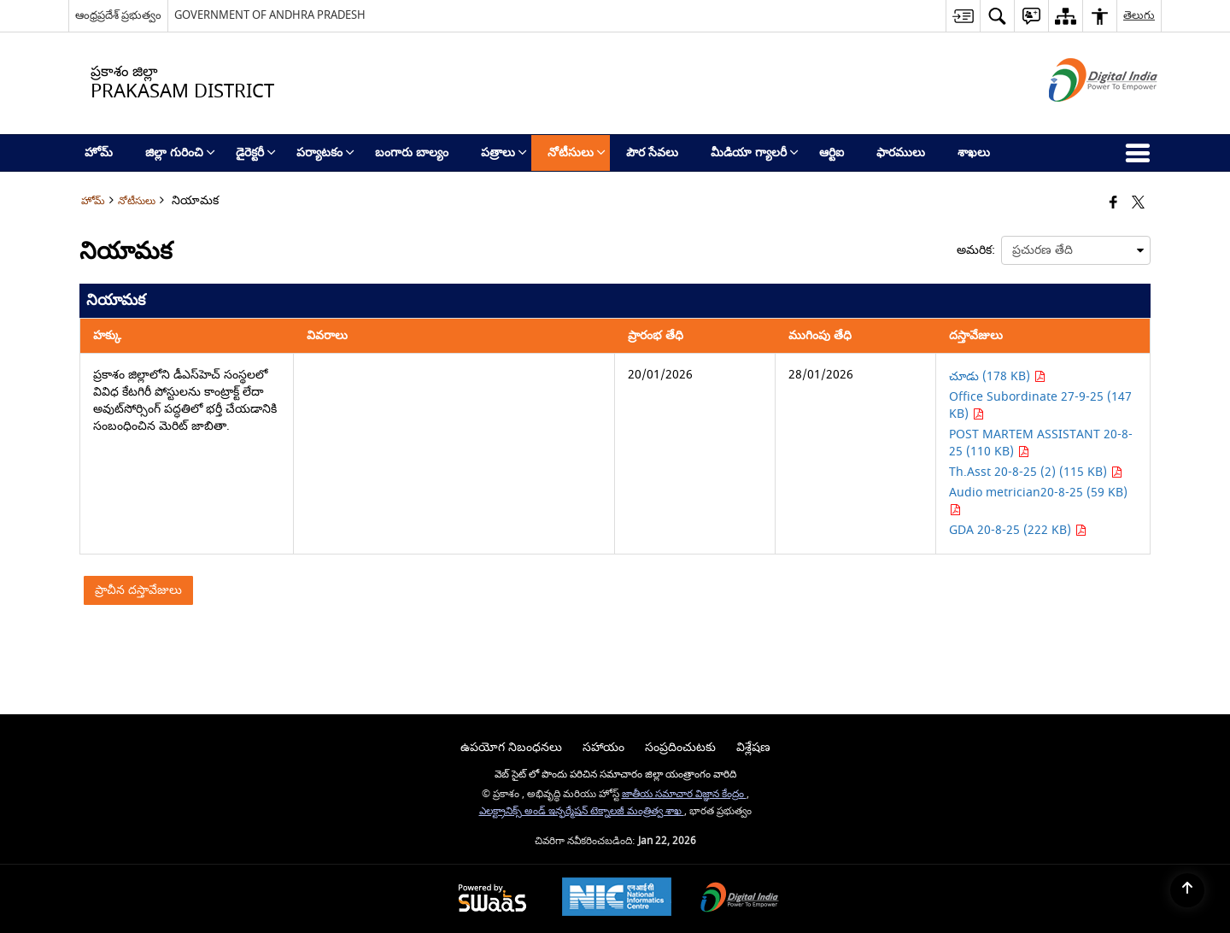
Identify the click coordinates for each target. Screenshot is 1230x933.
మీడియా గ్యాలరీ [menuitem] (755, 152)
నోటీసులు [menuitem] (577, 152)
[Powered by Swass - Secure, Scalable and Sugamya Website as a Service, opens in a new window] (492, 899)
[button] (997, 16)
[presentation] (1076, 250)
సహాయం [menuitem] (603, 747)
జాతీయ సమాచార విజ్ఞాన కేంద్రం (684, 794)
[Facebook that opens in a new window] (1113, 204)
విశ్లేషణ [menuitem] (753, 747)
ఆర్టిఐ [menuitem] (831, 152)
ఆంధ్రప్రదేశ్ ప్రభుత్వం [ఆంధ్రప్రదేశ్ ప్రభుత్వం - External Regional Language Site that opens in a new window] (118, 15)
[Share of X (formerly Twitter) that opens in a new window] (1138, 204)
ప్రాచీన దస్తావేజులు (138, 590)
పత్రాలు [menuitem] (504, 152)
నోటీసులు (136, 201)
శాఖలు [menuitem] (974, 152)
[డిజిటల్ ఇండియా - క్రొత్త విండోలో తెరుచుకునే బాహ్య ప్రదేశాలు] (1082, 117)
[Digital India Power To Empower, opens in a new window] (740, 899)
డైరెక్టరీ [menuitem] (256, 152)
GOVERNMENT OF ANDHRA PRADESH (270, 15)
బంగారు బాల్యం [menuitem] (411, 152)
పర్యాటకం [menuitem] (325, 152)
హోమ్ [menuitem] (99, 152)
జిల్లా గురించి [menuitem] (180, 152)
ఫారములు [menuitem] (900, 152)
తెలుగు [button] (1139, 15)
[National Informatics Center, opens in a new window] (616, 899)
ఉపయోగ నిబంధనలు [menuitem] (511, 747)
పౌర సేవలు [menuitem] (652, 152)
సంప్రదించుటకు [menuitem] (680, 747)
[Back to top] (1187, 890)
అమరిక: (976, 250)
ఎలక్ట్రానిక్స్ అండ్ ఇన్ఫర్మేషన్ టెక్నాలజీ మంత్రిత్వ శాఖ (581, 811)
